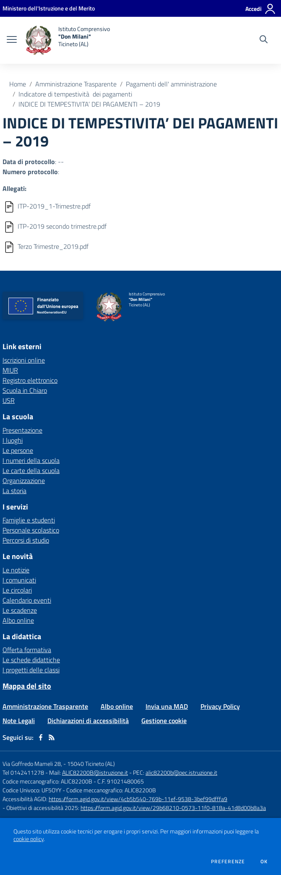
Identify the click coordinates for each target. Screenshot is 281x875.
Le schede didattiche (31, 660)
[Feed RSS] (51, 737)
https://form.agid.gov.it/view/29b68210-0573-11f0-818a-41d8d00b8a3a (173, 807)
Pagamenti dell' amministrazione (171, 84)
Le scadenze (20, 610)
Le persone (18, 450)
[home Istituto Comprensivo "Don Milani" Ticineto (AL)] (67, 40)
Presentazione (22, 430)
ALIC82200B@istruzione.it (95, 772)
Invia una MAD (167, 706)
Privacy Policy (220, 706)
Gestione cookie (164, 721)
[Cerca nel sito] (263, 40)
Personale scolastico (31, 530)
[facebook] (40, 737)
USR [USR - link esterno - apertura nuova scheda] (9, 400)
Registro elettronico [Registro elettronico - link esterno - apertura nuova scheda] (30, 380)
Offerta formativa (27, 650)
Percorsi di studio (26, 540)
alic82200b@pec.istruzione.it (181, 772)
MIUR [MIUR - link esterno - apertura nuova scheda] (10, 370)
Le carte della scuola (31, 470)
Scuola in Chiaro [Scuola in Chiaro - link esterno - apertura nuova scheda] (25, 390)
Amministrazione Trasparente (76, 84)
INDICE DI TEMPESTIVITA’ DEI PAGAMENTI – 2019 (89, 104)
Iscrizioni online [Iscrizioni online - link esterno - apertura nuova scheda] (24, 360)
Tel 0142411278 (23, 772)
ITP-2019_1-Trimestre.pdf (54, 206)
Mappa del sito (27, 686)
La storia (14, 491)
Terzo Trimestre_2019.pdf (53, 246)
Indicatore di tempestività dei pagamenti (75, 94)
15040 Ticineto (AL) (91, 763)
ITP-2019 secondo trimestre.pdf (62, 226)
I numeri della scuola (31, 460)
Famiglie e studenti (29, 520)
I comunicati (19, 580)
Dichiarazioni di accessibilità (88, 721)
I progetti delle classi (31, 670)
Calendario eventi (27, 600)
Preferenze (228, 861)
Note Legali (19, 721)
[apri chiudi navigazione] (12, 40)
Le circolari (17, 590)
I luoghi (13, 440)
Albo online (18, 620)
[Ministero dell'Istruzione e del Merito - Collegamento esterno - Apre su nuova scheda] (49, 8)
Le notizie (16, 570)
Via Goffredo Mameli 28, (32, 763)
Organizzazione (24, 480)
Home (17, 84)
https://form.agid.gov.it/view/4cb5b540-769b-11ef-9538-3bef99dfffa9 (138, 798)
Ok (264, 861)
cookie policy (28, 839)
